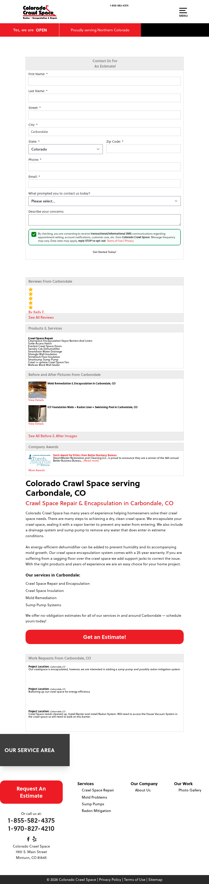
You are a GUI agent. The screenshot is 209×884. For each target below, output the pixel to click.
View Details (36, 400)
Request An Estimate (31, 791)
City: (33, 125)
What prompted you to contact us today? (59, 193)
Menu (183, 12)
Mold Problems (94, 797)
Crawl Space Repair (98, 790)
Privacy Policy (110, 879)
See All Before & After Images (52, 435)
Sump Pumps (93, 803)
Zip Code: (114, 142)
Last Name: (37, 91)
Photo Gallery (190, 790)
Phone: (34, 160)
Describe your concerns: (46, 212)
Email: (34, 177)
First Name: (38, 74)
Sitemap (155, 879)
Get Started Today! (104, 252)
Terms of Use (115, 241)
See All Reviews (41, 317)
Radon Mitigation (96, 810)
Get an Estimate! (104, 637)
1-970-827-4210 (31, 828)
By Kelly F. (36, 312)
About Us (143, 790)
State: (34, 142)
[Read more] (91, 460)
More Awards (36, 470)
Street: (34, 108)
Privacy (129, 241)
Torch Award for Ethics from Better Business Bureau (84, 455)
